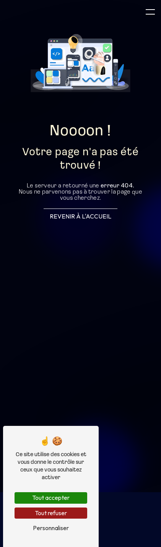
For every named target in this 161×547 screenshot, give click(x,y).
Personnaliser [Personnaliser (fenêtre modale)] (51, 528)
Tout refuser (51, 513)
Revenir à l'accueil (80, 216)
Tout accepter (51, 497)
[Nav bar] (150, 11)
